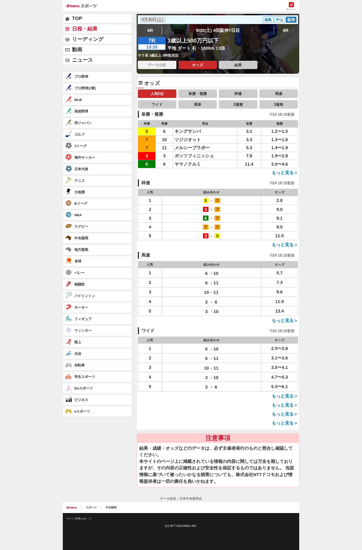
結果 (238, 65)
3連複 (238, 104)
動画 (77, 49)
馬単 (197, 104)
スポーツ (91, 507)
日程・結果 (84, 29)
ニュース (82, 60)
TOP (77, 18)
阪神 (291, 20)
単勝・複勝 (197, 93)
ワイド (157, 104)
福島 (268, 20)
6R (150, 30)
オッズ (197, 65)
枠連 (238, 93)
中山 (279, 20)
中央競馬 (111, 507)
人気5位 (157, 93)
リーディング (88, 39)
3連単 (278, 104)
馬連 (278, 93)
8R (285, 30)
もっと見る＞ (285, 172)
